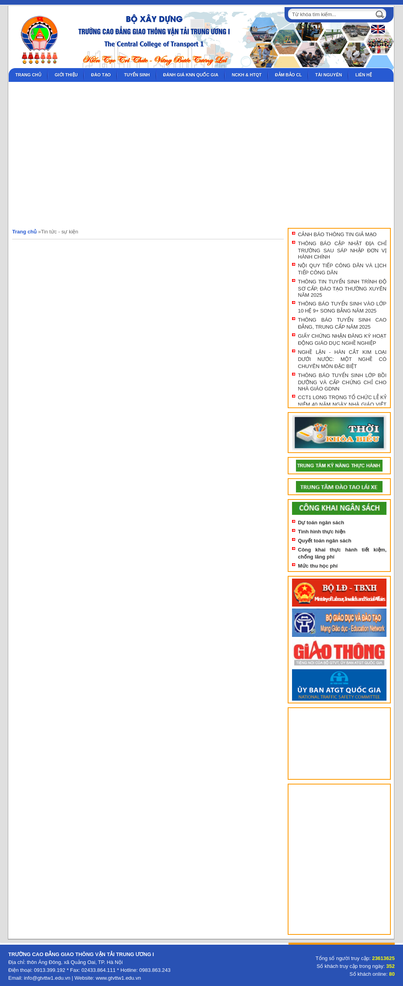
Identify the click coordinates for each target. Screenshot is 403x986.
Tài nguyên (328, 74)
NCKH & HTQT (247, 74)
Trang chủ (28, 74)
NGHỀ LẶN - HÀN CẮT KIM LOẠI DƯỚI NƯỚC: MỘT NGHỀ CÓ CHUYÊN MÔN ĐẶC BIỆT (342, 359)
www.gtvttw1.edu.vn (118, 978)
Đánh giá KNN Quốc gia (190, 74)
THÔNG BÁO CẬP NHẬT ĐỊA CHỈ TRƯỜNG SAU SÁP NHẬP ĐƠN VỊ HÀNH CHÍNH (342, 250)
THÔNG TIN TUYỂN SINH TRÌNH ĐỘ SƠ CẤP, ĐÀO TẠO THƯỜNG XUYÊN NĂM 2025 (342, 288)
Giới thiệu (66, 74)
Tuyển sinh (137, 74)
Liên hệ (363, 74)
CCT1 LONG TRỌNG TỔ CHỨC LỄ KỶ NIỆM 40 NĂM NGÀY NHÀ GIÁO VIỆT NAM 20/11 (342, 404)
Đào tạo (101, 74)
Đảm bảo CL (288, 74)
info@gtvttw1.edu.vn (47, 978)
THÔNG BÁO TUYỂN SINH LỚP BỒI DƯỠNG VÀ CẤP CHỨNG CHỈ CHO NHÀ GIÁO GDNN (342, 382)
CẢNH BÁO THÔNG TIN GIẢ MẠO (337, 234)
